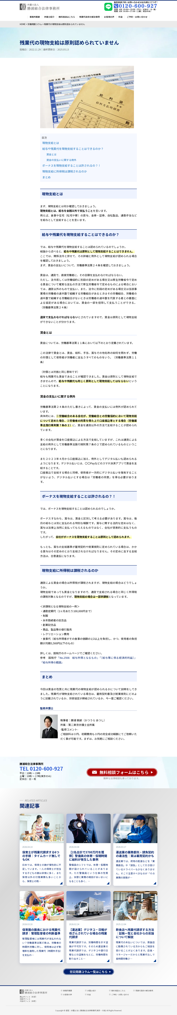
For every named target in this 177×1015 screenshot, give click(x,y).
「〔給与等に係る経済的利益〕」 (118, 658)
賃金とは (51, 154)
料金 (121, 17)
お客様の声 (109, 17)
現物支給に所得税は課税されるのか (64, 171)
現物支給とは (50, 143)
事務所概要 (35, 17)
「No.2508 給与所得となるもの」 (78, 658)
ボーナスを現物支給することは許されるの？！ (71, 165)
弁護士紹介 (49, 17)
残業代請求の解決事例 (89, 17)
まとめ (46, 177)
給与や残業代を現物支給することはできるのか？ (73, 149)
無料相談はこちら (67, 17)
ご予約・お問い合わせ (137, 17)
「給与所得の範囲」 (52, 662)
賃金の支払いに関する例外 (61, 160)
